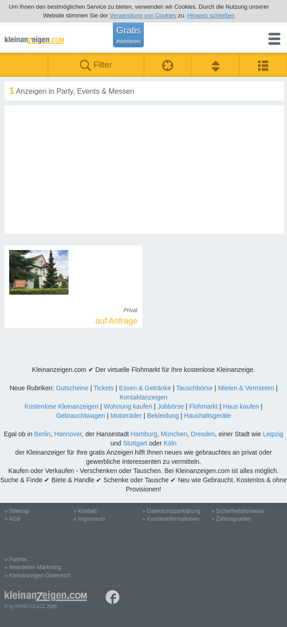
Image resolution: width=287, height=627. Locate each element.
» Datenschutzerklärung (171, 511)
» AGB (13, 519)
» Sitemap (17, 511)
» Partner (16, 559)
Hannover (68, 434)
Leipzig (273, 434)
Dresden (203, 434)
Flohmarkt (203, 406)
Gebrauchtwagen (80, 415)
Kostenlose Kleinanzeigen (61, 406)
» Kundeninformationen (170, 519)
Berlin (42, 434)
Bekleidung (163, 415)
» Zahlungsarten (231, 519)
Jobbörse (171, 406)
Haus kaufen (241, 406)
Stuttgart (135, 443)
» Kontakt (85, 511)
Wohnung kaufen (128, 406)
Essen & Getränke (145, 388)
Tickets (104, 388)
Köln (169, 443)
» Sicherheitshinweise (237, 511)
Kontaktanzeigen (143, 397)
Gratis (128, 35)
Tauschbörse (194, 388)
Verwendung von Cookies (143, 15)
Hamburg (143, 434)
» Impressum (89, 519)
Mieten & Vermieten (246, 388)
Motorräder (125, 415)
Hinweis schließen (211, 15)
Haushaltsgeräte (207, 415)
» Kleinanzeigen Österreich (38, 575)
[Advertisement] (144, 169)
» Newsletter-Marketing (33, 567)
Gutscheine (72, 388)
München (174, 434)
